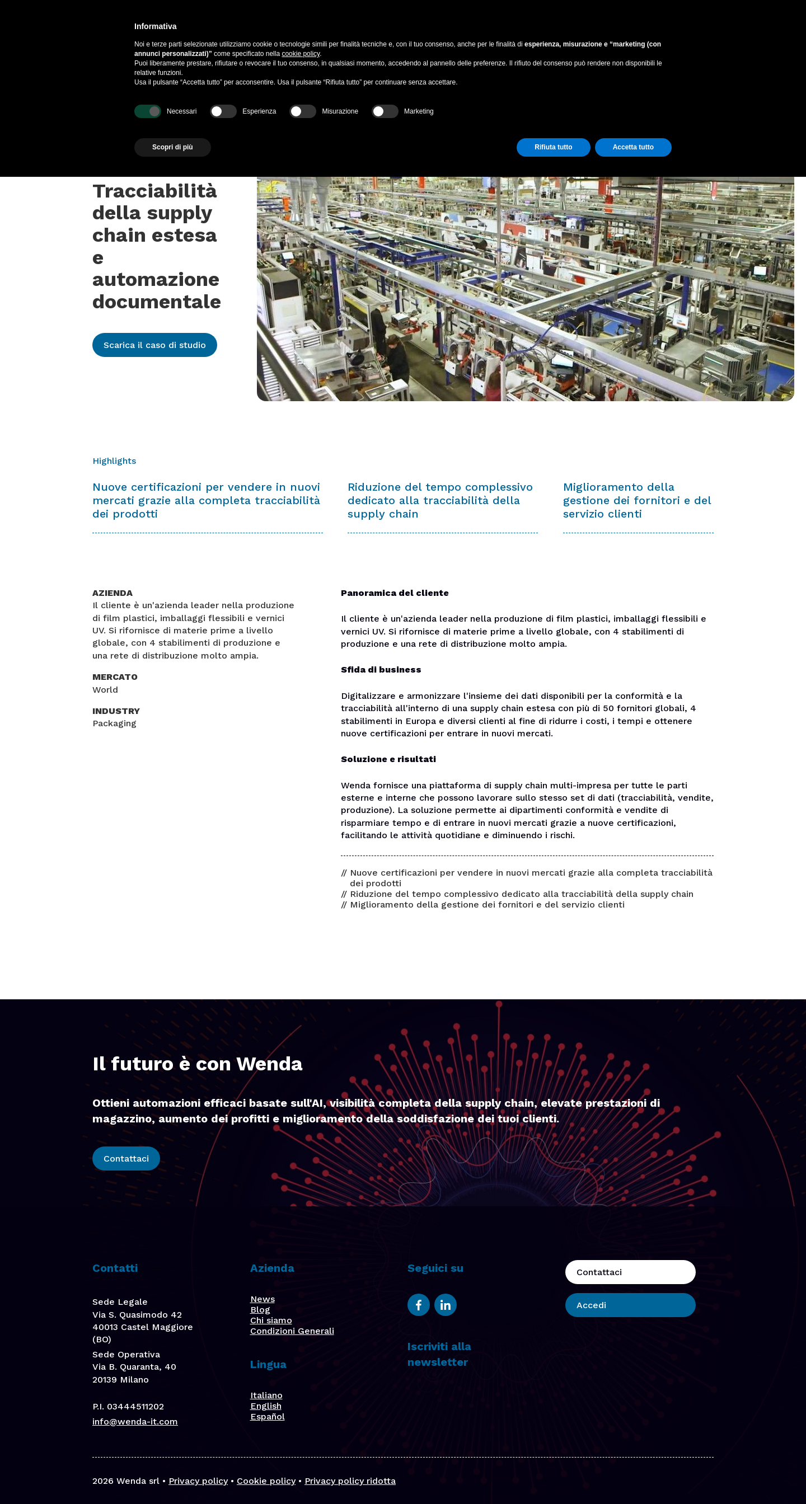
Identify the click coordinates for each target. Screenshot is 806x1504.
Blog (584, 31)
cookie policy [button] (301, 1381)
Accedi (715, 31)
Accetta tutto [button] (633, 1474)
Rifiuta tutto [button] (553, 1474)
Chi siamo (271, 1320)
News (262, 1299)
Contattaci (646, 31)
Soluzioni (401, 31)
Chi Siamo (495, 31)
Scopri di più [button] (172, 1474)
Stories (545, 31)
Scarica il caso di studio (155, 345)
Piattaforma (343, 31)
